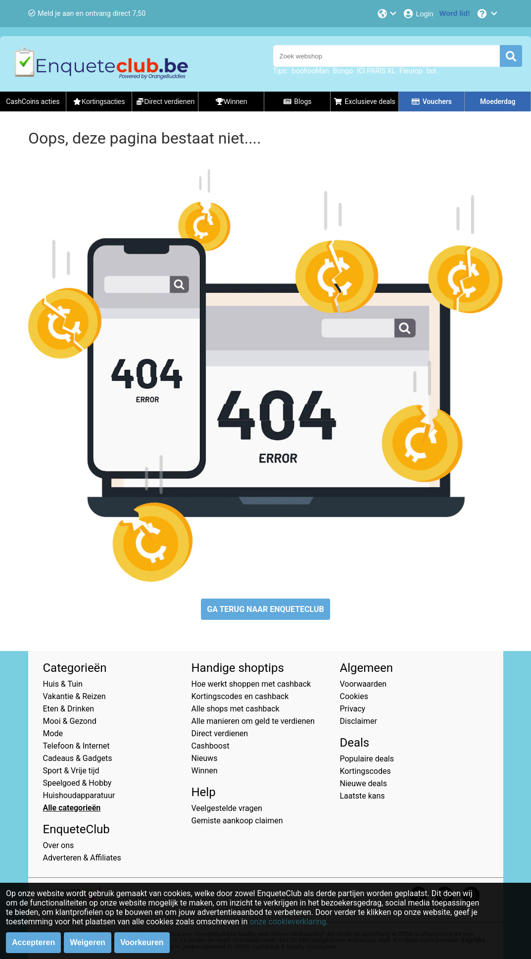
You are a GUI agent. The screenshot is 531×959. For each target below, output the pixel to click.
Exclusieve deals (364, 101)
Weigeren (87, 942)
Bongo (343, 71)
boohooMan (310, 71)
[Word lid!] (454, 13)
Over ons (58, 845)
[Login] (418, 13)
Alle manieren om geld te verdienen (253, 721)
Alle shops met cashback (236, 708)
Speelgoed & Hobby (77, 783)
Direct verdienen (220, 733)
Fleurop (411, 71)
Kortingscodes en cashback (240, 696)
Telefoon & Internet (76, 746)
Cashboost (211, 746)
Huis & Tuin (63, 684)
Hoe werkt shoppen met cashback (251, 684)
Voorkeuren (142, 942)
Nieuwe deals (363, 783)
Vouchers (431, 101)
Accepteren (33, 942)
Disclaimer (358, 721)
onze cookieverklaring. (288, 921)
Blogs (297, 101)
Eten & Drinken (68, 708)
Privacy (353, 708)
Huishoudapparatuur (79, 795)
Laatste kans (362, 796)
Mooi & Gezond (70, 721)
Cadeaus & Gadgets (77, 758)
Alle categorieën (72, 807)
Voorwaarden (363, 684)
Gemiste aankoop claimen (237, 820)
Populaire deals (367, 758)
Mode (53, 733)
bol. (432, 71)
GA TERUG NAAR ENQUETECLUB (265, 609)
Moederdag (497, 101)
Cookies (354, 696)
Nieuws (205, 758)
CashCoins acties (32, 101)
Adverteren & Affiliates (82, 857)
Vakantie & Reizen (74, 696)
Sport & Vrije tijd (71, 770)
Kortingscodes (365, 771)
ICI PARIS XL (376, 71)
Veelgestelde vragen (227, 808)
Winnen (205, 770)
